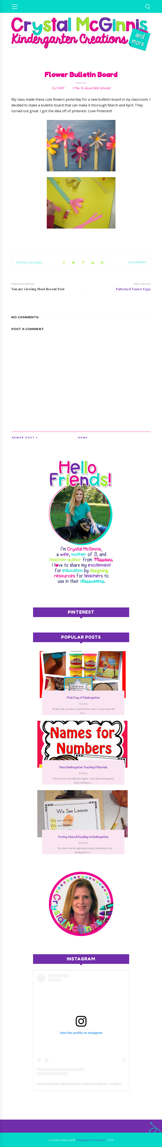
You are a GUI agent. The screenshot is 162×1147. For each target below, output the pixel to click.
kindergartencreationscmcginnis (85, 1084)
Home (83, 437)
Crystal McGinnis (29, 262)
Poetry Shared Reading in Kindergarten (83, 837)
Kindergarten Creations (91, 1140)
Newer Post (23, 437)
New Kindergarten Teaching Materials (83, 768)
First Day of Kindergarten (83, 698)
